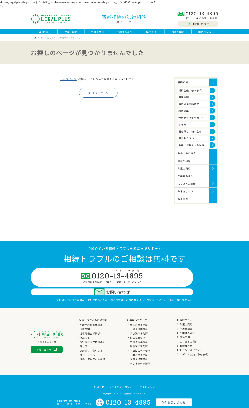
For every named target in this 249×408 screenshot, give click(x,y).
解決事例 (151, 33)
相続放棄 (183, 113)
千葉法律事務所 (139, 347)
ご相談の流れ (124, 33)
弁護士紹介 (71, 33)
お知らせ (99, 379)
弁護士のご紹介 (187, 155)
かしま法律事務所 (140, 355)
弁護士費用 (97, 33)
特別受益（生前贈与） (191, 120)
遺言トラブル (186, 140)
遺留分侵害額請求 (188, 106)
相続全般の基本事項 (190, 92)
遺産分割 (183, 99)
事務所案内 (178, 33)
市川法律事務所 (139, 334)
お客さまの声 (185, 193)
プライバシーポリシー (122, 379)
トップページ (68, 81)
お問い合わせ (198, 24)
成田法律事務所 (139, 351)
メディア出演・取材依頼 (192, 346)
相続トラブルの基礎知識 (91, 312)
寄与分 (182, 127)
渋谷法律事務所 (139, 325)
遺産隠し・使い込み (190, 133)
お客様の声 (184, 338)
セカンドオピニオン (189, 342)
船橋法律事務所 (139, 338)
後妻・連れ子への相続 (191, 147)
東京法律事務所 (139, 317)
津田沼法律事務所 (140, 342)
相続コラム (204, 33)
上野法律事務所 (139, 321)
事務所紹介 (184, 163)
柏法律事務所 (137, 329)
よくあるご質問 (187, 186)
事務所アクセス (136, 312)
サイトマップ (147, 379)
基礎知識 (44, 33)
